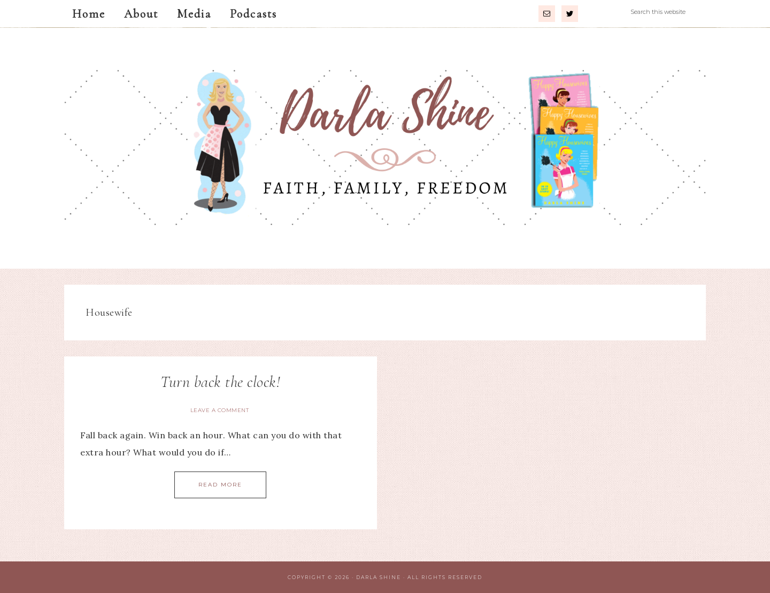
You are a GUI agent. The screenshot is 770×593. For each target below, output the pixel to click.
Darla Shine (385, 148)
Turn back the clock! (220, 382)
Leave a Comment (219, 410)
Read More (220, 484)
